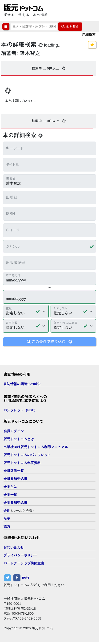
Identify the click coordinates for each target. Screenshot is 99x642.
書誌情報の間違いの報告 (22, 384)
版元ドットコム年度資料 (22, 463)
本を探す (70, 27)
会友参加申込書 (15, 502)
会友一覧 (10, 494)
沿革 (7, 518)
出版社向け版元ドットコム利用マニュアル (36, 447)
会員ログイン (14, 431)
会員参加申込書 (15, 479)
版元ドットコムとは (19, 439)
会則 (7, 510)
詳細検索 (88, 34)
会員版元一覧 (14, 471)
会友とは (10, 487)
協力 (7, 526)
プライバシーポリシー (20, 555)
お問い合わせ (14, 547)
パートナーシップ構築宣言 (24, 563)
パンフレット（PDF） (20, 410)
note (25, 578)
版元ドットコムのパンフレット (27, 455)
